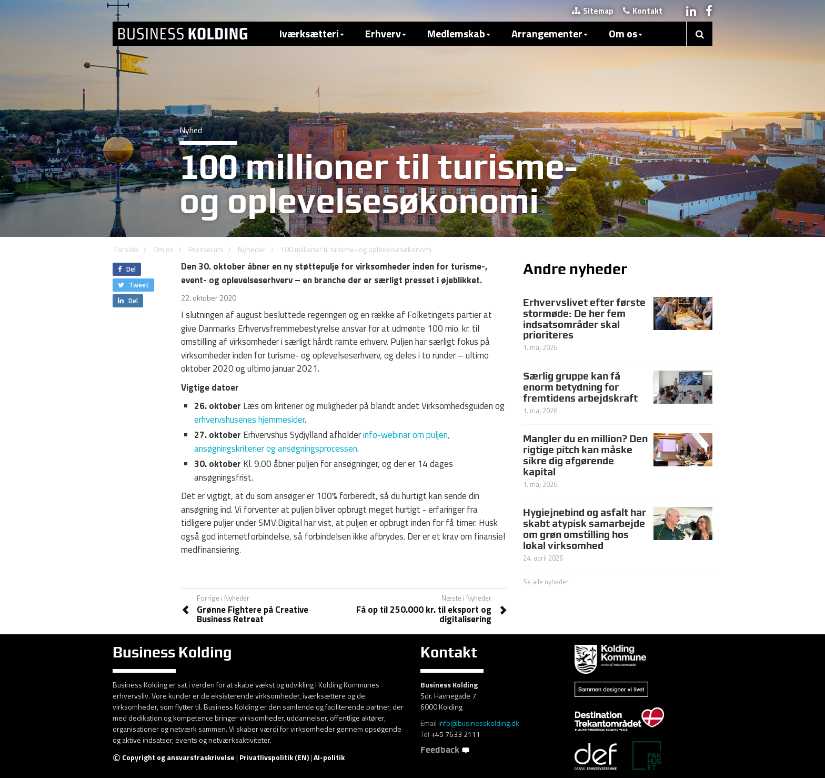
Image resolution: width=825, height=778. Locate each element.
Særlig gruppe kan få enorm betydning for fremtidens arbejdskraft (580, 387)
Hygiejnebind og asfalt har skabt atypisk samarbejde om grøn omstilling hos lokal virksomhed (584, 528)
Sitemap (592, 11)
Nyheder (252, 249)
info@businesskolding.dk (478, 723)
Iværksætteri (311, 33)
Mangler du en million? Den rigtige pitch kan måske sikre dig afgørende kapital (585, 455)
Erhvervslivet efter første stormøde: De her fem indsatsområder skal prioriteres (584, 318)
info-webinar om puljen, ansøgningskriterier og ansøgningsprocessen (322, 441)
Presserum (205, 249)
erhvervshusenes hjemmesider (249, 419)
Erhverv (385, 33)
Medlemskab (458, 33)
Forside (126, 249)
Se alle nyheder (546, 581)
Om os (625, 33)
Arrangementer (549, 33)
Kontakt (642, 11)
